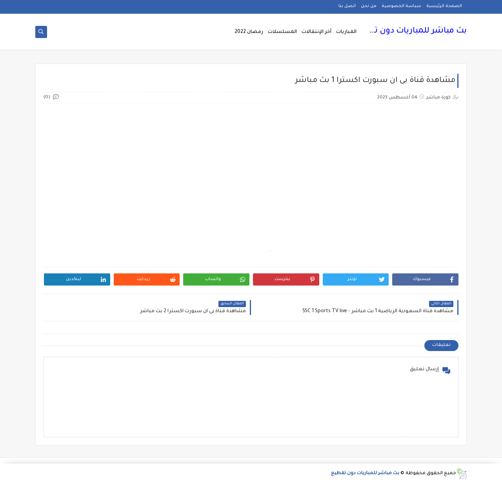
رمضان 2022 (249, 32)
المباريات (346, 32)
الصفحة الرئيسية (444, 6)
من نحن (368, 6)
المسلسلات (282, 32)
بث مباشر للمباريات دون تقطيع (410, 31)
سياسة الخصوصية (401, 6)
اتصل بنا (347, 6)
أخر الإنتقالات (316, 32)
